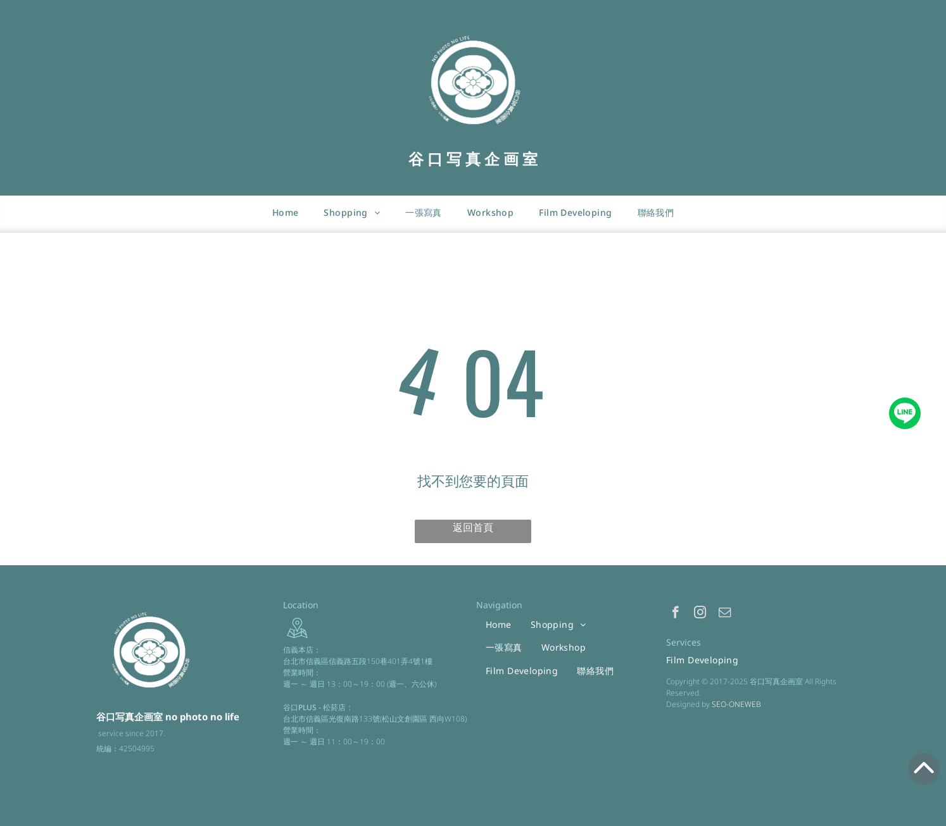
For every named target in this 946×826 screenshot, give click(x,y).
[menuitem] (286, 212)
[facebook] (675, 614)
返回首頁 (473, 527)
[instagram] (700, 614)
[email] (725, 614)
